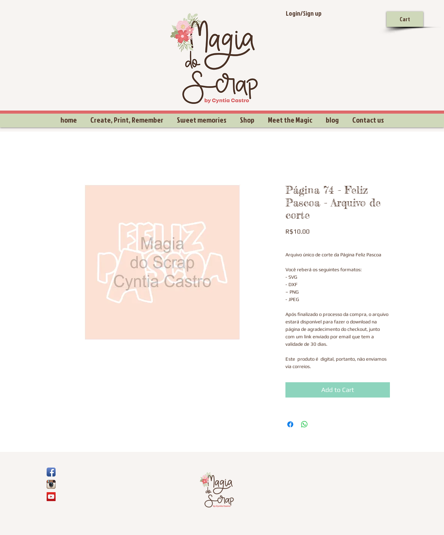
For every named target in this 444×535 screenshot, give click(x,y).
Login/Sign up (304, 13)
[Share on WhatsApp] (304, 424)
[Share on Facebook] (290, 424)
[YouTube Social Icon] (51, 496)
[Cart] (405, 19)
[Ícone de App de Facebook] (51, 472)
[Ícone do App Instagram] (51, 484)
